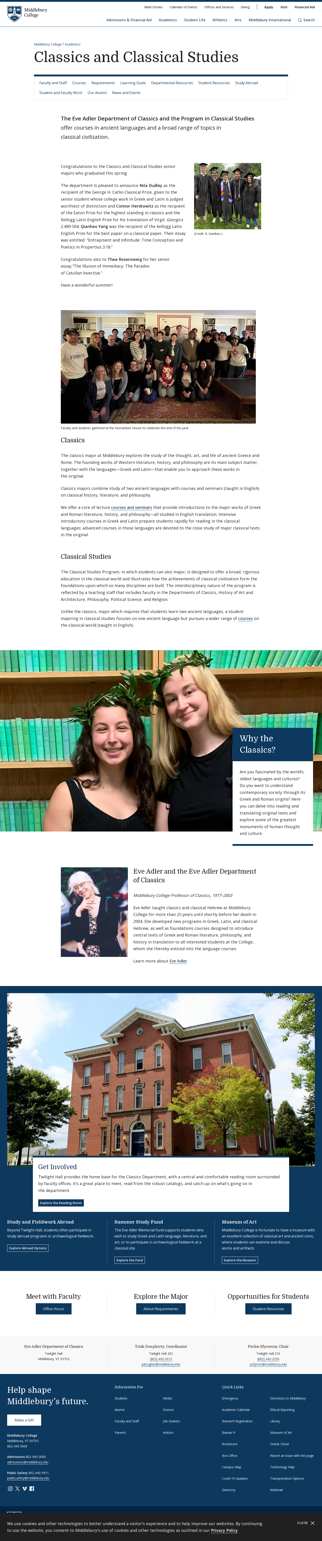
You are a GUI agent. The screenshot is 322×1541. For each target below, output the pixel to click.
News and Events (126, 92)
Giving (245, 7)
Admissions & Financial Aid (129, 19)
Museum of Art (239, 1222)
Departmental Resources (172, 82)
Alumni (120, 1410)
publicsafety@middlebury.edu (28, 1478)
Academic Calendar (236, 1410)
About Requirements (161, 1308)
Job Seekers (171, 1421)
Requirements (103, 82)
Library (275, 1421)
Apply (268, 7)
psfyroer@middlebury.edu (268, 1364)
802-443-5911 (39, 1473)
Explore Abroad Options (28, 1248)
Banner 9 (228, 1432)
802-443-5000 (17, 1446)
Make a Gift (24, 1420)
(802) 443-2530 (268, 1359)
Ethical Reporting (282, 1410)
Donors (168, 1410)
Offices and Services (219, 7)
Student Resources (214, 82)
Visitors (168, 1432)
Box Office (229, 1455)
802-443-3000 (36, 1457)
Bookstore (229, 1444)
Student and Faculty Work (60, 92)
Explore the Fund (130, 1260)
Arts (238, 19)
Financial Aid (305, 7)
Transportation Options (287, 1478)
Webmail (276, 1490)
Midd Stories (153, 7)
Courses (79, 82)
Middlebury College (47, 44)
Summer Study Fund (138, 1222)
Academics (168, 19)
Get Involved (57, 1167)
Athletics (219, 19)
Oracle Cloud (279, 1444)
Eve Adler (178, 961)
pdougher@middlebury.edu (161, 1364)
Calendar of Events (183, 7)
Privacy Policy (224, 1530)
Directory (228, 1490)
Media (167, 1398)
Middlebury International (270, 19)
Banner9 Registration (237, 1421)
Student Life (194, 19)
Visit (284, 7)
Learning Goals (133, 82)
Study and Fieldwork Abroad (40, 1222)
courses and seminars (131, 507)
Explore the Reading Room (61, 1203)
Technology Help (282, 1467)
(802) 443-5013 (161, 1359)
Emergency (230, 1398)
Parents (120, 1432)
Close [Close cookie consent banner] (306, 1523)
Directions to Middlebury (288, 1398)
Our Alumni (97, 92)
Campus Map (231, 1467)
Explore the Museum (240, 1260)
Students (121, 1398)
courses (245, 618)
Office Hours (53, 1308)
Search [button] (306, 19)
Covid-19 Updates (235, 1478)
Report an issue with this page (292, 1455)
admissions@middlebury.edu (27, 1462)
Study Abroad (246, 82)
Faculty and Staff (53, 82)
